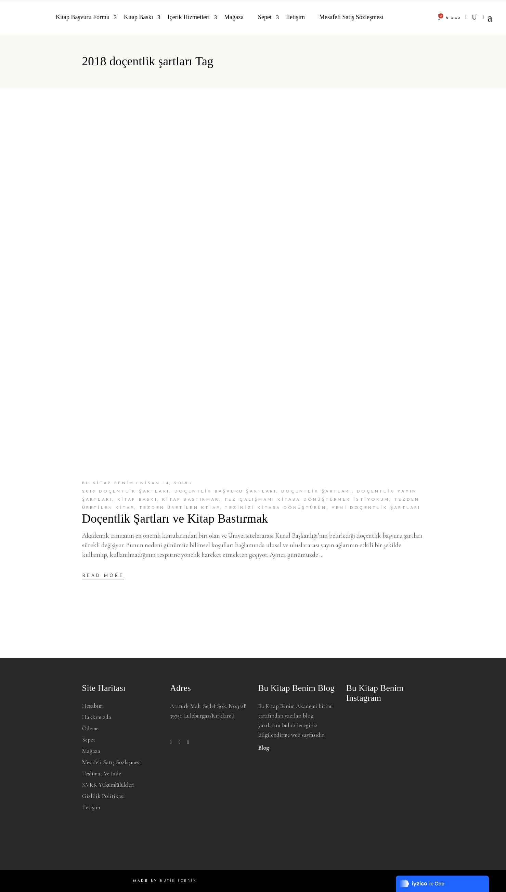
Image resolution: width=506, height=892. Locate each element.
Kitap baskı (137, 500)
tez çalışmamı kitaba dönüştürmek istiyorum (306, 500)
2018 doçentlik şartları (126, 491)
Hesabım (92, 705)
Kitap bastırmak (190, 500)
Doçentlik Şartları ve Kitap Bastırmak (175, 518)
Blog (263, 747)
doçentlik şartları (316, 491)
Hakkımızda (96, 717)
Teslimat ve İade (101, 773)
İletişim (91, 807)
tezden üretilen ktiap (179, 508)
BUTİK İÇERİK (178, 881)
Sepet (88, 739)
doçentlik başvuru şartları (225, 491)
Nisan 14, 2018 (164, 483)
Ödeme (90, 728)
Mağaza (91, 751)
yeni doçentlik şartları (376, 508)
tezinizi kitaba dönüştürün (275, 508)
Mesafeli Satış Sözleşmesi (111, 762)
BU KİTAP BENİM (108, 483)
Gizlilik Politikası (103, 796)
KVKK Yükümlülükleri (108, 784)
